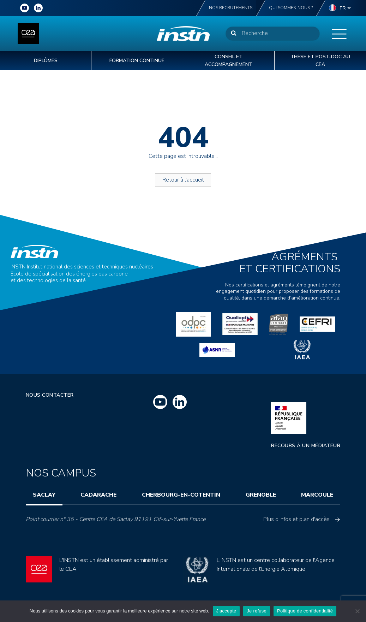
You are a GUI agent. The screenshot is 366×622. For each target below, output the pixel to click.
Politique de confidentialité (305, 611)
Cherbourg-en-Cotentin (181, 495)
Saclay (44, 495)
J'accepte (226, 611)
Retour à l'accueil (183, 180)
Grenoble (261, 495)
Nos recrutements (230, 8)
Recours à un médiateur (305, 445)
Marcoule (317, 495)
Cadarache (98, 495)
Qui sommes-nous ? (291, 8)
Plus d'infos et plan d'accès (301, 519)
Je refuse (256, 611)
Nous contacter (50, 395)
